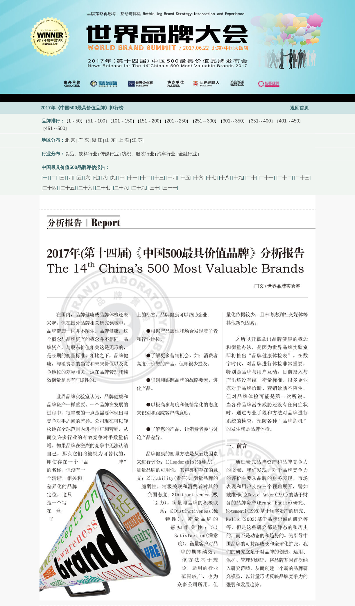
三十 (154, 187)
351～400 (261, 120)
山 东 (110, 140)
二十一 (267, 177)
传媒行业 (109, 153)
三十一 (170, 187)
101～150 (122, 120)
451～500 (55, 128)
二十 (251, 177)
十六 (198, 177)
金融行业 (187, 153)
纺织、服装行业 (138, 153)
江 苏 (137, 140)
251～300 (205, 120)
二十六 (85, 187)
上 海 (124, 140)
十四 (172, 177)
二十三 (302, 177)
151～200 (149, 120)
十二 (145, 177)
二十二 (285, 177)
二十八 (121, 187)
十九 (238, 177)
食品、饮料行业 (81, 153)
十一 (132, 177)
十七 (211, 177)
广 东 (83, 140)
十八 (225, 177)
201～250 (176, 120)
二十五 (68, 187)
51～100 (96, 120)
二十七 (103, 187)
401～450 (289, 120)
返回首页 (299, 107)
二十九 (139, 187)
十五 (185, 177)
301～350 (233, 120)
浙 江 (97, 140)
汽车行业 (166, 153)
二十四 (50, 187)
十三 (159, 177)
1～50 (74, 120)
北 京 (70, 140)
